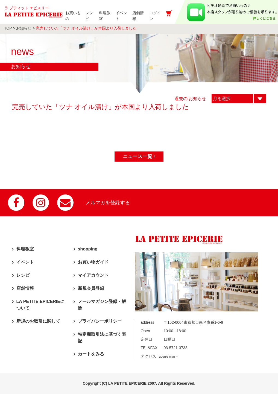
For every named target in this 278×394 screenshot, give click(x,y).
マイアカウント (93, 275)
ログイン (159, 16)
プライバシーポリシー (100, 321)
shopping (88, 249)
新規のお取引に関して (38, 321)
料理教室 (25, 249)
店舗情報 (25, 288)
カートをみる (91, 354)
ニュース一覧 (139, 156)
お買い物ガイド (93, 262)
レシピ (23, 275)
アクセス (159, 356)
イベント (25, 262)
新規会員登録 (91, 288)
